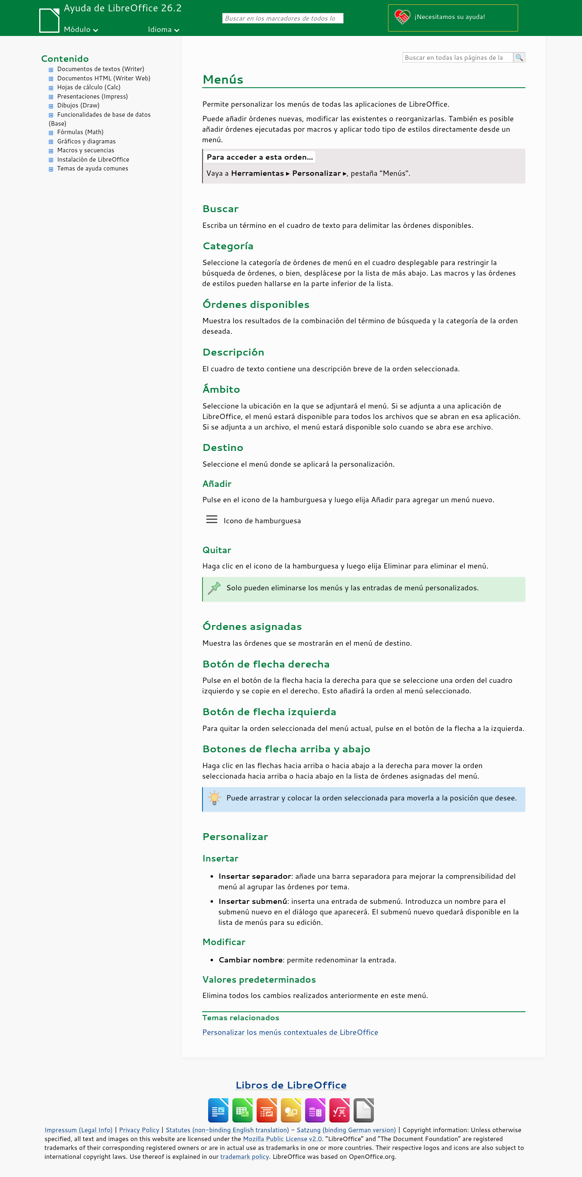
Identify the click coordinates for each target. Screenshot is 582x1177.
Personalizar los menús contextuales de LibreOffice (290, 1032)
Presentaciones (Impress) (92, 96)
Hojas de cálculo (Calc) (89, 87)
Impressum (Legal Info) (78, 1129)
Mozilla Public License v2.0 (282, 1138)
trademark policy (244, 1156)
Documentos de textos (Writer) (101, 69)
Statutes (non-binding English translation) (227, 1129)
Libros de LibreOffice (291, 1085)
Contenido (64, 58)
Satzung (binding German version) (346, 1129)
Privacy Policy (139, 1129)
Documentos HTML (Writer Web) (104, 78)
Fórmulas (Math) (80, 132)
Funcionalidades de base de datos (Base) (99, 119)
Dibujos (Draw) (78, 105)
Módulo (77, 28)
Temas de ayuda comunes (92, 168)
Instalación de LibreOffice (93, 159)
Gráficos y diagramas (86, 141)
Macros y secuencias (85, 150)
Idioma (160, 28)
